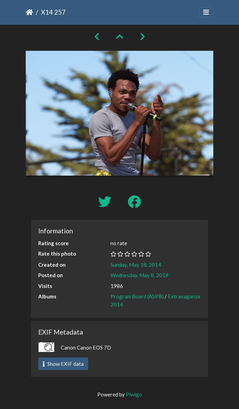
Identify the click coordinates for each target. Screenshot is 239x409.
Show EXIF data (63, 364)
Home (29, 12)
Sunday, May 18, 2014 (135, 265)
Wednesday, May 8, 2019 (139, 275)
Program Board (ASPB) (137, 296)
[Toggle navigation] (206, 12)
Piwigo (134, 394)
